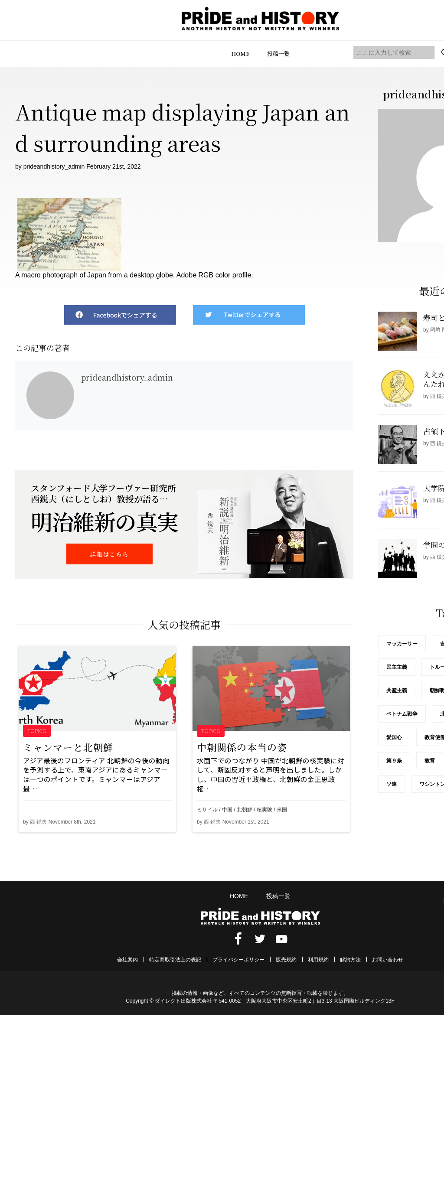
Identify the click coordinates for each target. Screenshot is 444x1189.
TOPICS (37, 730)
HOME (240, 53)
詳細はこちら (109, 554)
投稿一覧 (278, 53)
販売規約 (286, 960)
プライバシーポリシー (238, 960)
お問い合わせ (387, 960)
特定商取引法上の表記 (175, 960)
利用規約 (318, 960)
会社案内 (127, 960)
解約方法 (350, 960)
